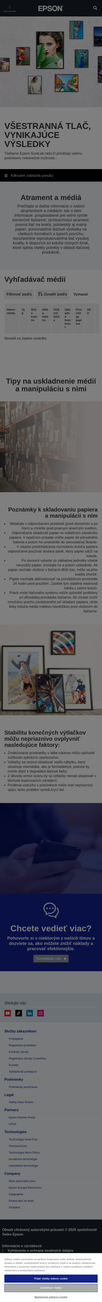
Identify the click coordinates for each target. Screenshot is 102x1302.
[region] (51, 1277)
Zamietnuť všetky (50, 1287)
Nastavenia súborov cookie (50, 1297)
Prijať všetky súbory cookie (51, 1278)
